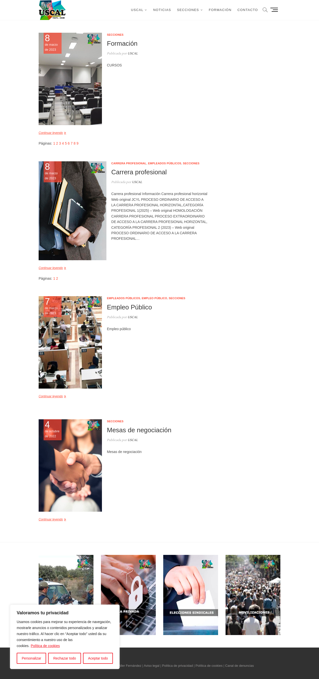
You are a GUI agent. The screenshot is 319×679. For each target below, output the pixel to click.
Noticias (162, 10)
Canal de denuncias (239, 666)
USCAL (137, 10)
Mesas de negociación (139, 430)
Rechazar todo (64, 658)
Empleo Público (129, 307)
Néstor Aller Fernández (124, 666)
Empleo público (154, 298)
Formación (220, 10)
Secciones (188, 10)
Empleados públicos (164, 163)
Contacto (248, 10)
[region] (65, 637)
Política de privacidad (177, 666)
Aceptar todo (98, 658)
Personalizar (31, 658)
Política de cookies (45, 646)
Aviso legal (152, 666)
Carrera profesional (129, 163)
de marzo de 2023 (52, 306)
